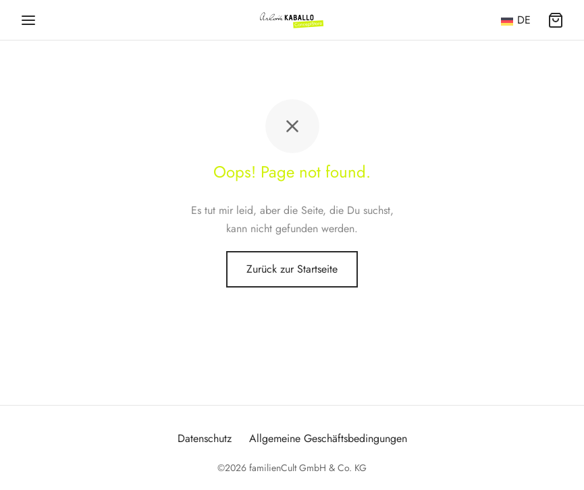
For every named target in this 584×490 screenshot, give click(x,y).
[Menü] (28, 20)
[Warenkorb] (556, 20)
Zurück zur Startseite (292, 269)
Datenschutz (205, 438)
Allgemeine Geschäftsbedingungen (328, 438)
